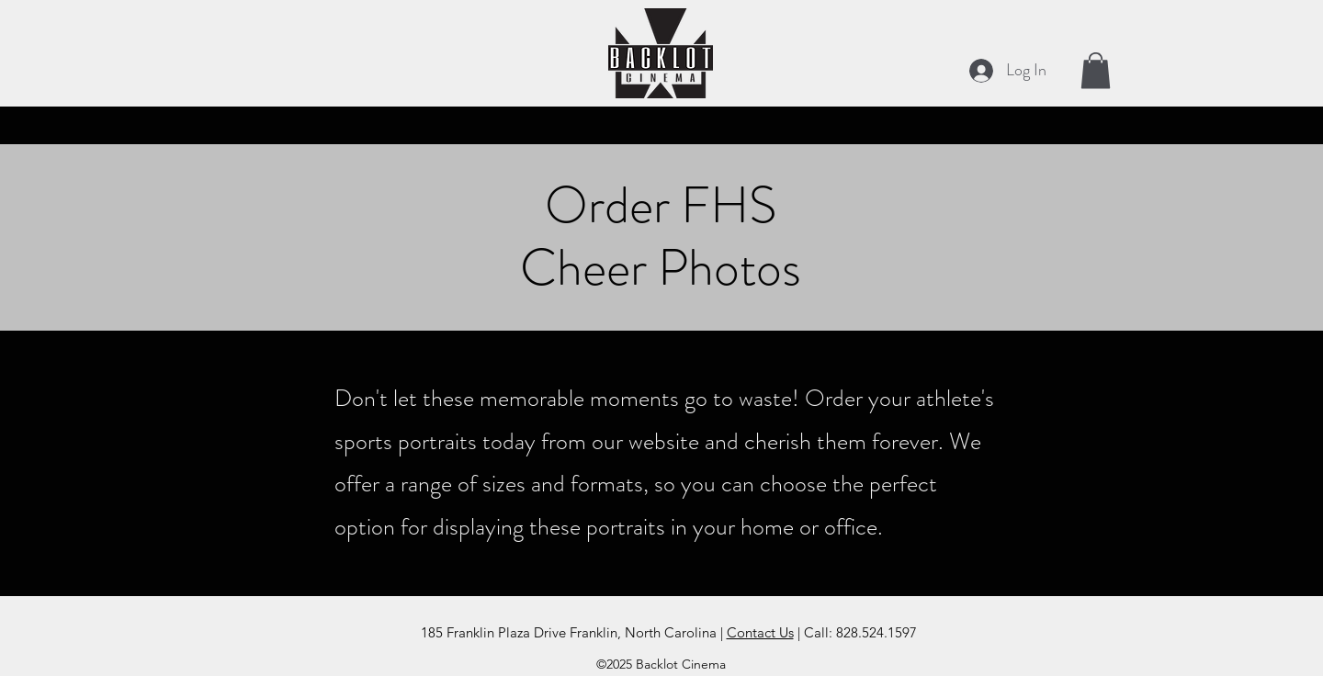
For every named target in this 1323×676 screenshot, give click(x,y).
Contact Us (760, 632)
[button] (1095, 70)
